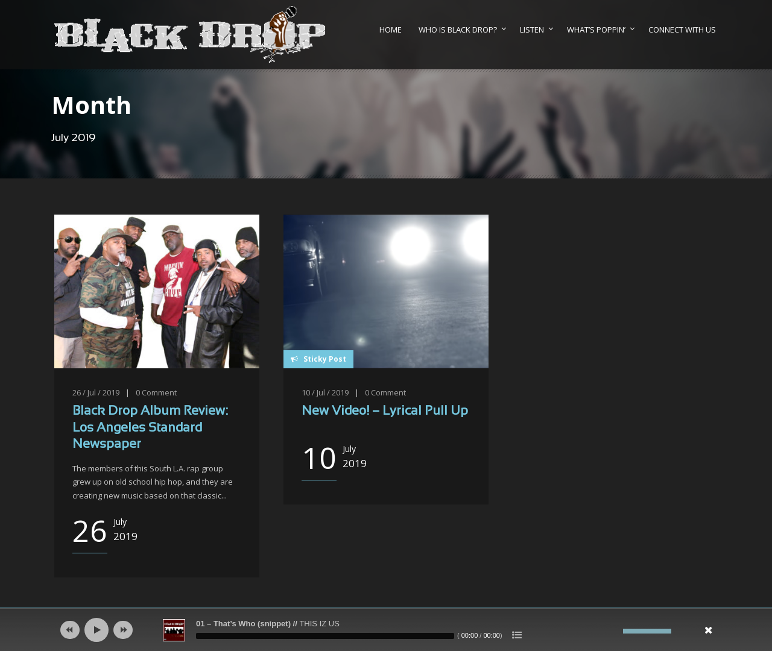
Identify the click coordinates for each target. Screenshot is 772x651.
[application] (386, 630)
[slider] (325, 636)
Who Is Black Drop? (458, 29)
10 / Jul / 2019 (325, 392)
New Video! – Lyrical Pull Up (385, 411)
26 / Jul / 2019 (95, 392)
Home (390, 29)
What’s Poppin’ (596, 29)
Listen (532, 29)
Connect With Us (682, 29)
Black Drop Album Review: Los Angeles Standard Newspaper (150, 428)
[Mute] (614, 631)
